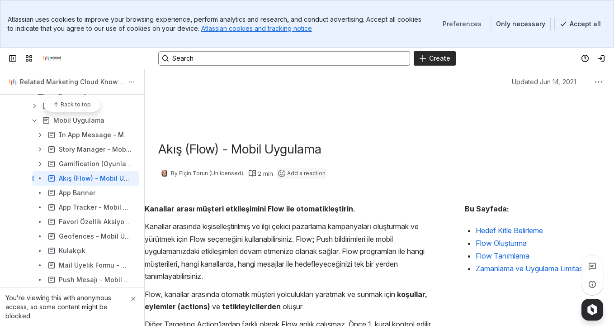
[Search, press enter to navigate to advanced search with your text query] (284, 58)
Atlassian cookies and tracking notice (256, 28)
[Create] (435, 58)
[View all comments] (592, 266)
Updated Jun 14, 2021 (544, 82)
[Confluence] (52, 58)
